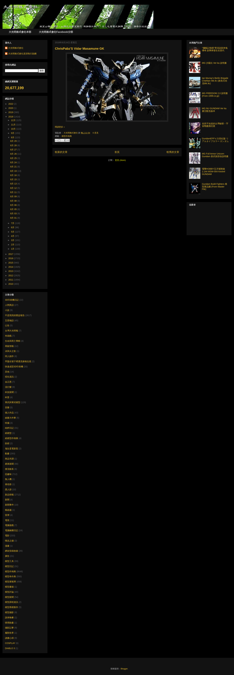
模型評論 (9, 592)
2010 (11, 284)
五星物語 (9, 320)
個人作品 (9, 412)
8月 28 (13, 145)
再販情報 (9, 346)
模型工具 (9, 561)
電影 (7, 535)
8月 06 (13, 205)
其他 (7, 371)
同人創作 (9, 356)
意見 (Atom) (120, 160)
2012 (11, 275)
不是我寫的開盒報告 (15, 315)
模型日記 (9, 566)
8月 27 (13, 149)
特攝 (7, 423)
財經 (7, 443)
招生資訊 (9, 376)
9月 (13, 133)
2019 (11, 112)
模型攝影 (9, 612)
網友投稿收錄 (11, 551)
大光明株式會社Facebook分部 (56, 32)
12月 (13, 120)
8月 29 (13, 141)
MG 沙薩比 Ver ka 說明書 (214, 63)
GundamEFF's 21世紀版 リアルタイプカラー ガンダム (215, 139)
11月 (13, 124)
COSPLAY (10, 643)
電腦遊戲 (9, 525)
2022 (11, 104)
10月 (13, 129)
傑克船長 (9, 469)
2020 (11, 108)
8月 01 (13, 218)
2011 (11, 279)
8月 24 (13, 162)
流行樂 (8, 387)
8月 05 (13, 209)
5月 (13, 232)
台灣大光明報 (11, 330)
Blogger (124, 669)
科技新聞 (9, 392)
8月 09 (13, 196)
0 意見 (95, 133)
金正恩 (8, 382)
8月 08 (13, 201)
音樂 (7, 407)
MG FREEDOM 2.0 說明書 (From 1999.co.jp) (215, 94)
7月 (13, 223)
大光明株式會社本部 (20, 32)
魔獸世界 (9, 633)
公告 (7, 325)
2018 (11, 116)
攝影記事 (9, 627)
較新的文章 (61, 152)
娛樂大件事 (10, 418)
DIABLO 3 (10, 648)
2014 (11, 267)
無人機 (8, 479)
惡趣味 (8, 474)
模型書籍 (9, 587)
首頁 (117, 152)
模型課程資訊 (11, 602)
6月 (13, 227)
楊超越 (8, 510)
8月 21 (13, 166)
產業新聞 (9, 464)
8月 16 (13, 175)
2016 (11, 258)
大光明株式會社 (71, 133)
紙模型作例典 (11, 438)
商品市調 (9, 458)
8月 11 (13, 192)
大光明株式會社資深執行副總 (22, 53)
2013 (11, 271)
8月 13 (13, 183)
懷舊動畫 (9, 622)
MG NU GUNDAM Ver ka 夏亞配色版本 (214, 109)
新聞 (7, 499)
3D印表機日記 (12, 300)
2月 (13, 244)
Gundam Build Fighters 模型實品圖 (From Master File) (214, 187)
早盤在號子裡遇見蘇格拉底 (18, 361)
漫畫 (7, 546)
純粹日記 (9, 428)
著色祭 (8, 484)
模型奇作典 (10, 576)
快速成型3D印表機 (14, 366)
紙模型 (8, 433)
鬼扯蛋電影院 (11, 448)
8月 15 (13, 179)
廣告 (7, 556)
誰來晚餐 (9, 617)
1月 (13, 249)
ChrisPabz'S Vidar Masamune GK (79, 48)
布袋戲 (8, 336)
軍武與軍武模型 (12, 402)
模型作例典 (67, 136)
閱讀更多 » (60, 127)
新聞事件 (9, 505)
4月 (13, 236)
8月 (13, 137)
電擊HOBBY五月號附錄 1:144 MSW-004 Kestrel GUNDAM (213, 171)
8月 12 (13, 188)
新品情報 (9, 494)
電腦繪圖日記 (11, 530)
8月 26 (13, 154)
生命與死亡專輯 (12, 341)
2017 (11, 254)
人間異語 (9, 305)
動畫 (7, 453)
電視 (7, 520)
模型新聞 (9, 597)
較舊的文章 (173, 152)
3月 (13, 240)
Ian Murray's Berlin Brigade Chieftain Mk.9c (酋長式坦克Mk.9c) (215, 81)
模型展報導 (10, 581)
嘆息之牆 (9, 540)
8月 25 (13, 158)
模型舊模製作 (11, 607)
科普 (7, 397)
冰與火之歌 (10, 351)
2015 (11, 262)
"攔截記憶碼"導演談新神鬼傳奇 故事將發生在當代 (215, 49)
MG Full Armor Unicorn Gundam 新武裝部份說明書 (215, 155)
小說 (7, 310)
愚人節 (8, 489)
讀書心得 (9, 638)
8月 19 (13, 171)
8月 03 (13, 213)
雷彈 (7, 515)
